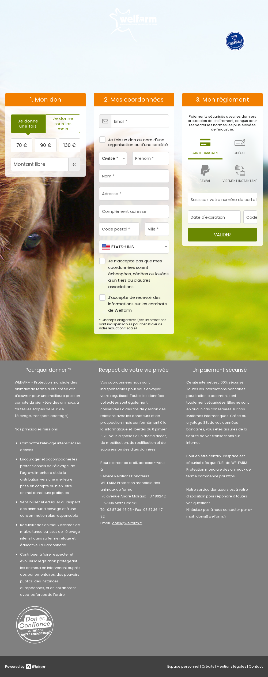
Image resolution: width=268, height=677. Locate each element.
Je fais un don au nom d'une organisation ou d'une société (133, 140)
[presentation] (28, 124)
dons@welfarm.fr (127, 523)
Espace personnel (183, 666)
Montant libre (45, 164)
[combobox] (113, 158)
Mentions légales (231, 666)
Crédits (208, 666)
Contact (256, 666)
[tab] (28, 123)
